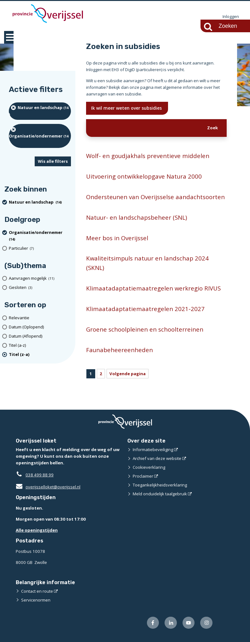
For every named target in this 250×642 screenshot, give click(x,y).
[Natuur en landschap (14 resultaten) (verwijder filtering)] (40, 111)
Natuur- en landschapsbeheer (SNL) (136, 217)
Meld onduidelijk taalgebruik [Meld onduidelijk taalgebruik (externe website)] (160, 494)
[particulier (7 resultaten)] (40, 248)
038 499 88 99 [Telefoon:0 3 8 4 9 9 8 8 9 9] (40, 475)
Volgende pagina (127, 373)
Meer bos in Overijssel (117, 238)
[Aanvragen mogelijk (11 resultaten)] (40, 278)
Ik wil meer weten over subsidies (127, 108)
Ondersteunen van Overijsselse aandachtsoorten (155, 197)
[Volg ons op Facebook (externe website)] (153, 623)
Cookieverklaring (149, 467)
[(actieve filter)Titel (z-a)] (40, 354)
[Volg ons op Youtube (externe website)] (189, 623)
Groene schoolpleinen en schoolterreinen (144, 329)
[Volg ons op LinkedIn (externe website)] (171, 623)
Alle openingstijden (37, 530)
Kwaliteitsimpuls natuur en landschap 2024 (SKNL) (147, 263)
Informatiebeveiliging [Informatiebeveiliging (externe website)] (153, 449)
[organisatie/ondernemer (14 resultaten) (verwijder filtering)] (40, 136)
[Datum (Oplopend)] (40, 327)
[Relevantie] (40, 317)
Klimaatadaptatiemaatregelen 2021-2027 (145, 309)
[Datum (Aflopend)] (40, 336)
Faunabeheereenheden (119, 350)
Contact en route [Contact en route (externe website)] (37, 591)
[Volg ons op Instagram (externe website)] (206, 623)
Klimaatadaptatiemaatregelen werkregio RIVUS (153, 288)
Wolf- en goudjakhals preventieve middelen (147, 156)
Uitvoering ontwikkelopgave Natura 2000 (144, 176)
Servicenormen (35, 600)
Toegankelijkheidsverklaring (160, 485)
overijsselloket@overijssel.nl (48, 487)
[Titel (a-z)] (40, 345)
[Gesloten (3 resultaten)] (40, 287)
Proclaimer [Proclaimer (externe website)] (143, 476)
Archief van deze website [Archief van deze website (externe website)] (157, 458)
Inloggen (231, 16)
